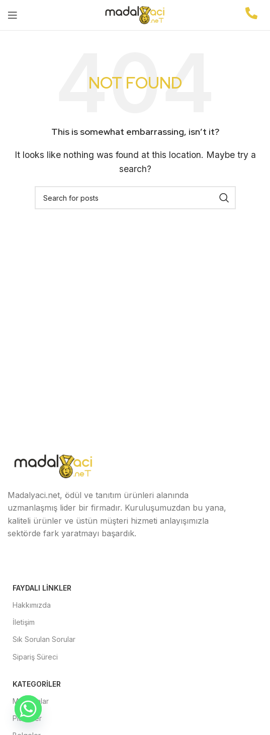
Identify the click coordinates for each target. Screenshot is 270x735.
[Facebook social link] (20, 562)
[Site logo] (135, 14)
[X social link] (44, 562)
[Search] (135, 197)
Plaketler (27, 718)
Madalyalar (31, 701)
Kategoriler (37, 684)
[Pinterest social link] (116, 562)
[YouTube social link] (92, 562)
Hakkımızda (32, 605)
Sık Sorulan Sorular (44, 639)
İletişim (24, 622)
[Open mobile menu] (13, 15)
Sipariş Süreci (35, 656)
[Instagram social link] (68, 562)
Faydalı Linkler (42, 588)
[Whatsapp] (28, 708)
